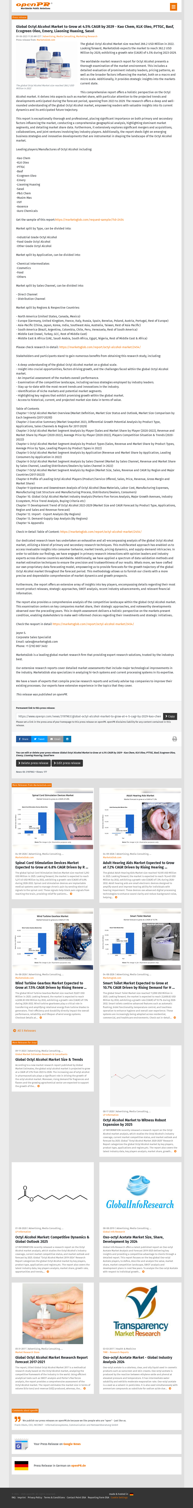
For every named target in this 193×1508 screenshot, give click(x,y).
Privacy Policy (35, 1497)
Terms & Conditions (54, 1497)
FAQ (14, 1497)
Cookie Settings (119, 1497)
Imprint (22, 1497)
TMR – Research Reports (116, 1352)
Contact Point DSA (76, 1497)
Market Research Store (27, 1352)
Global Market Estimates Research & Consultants (41, 1054)
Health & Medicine (126, 1348)
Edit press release (67, 763)
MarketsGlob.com (46, 39)
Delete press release (33, 763)
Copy (170, 716)
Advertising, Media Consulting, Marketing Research (70, 36)
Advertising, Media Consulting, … (46, 854)
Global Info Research (114, 1231)
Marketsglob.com (112, 978)
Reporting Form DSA (98, 1497)
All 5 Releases (24, 1030)
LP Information (111, 1115)
